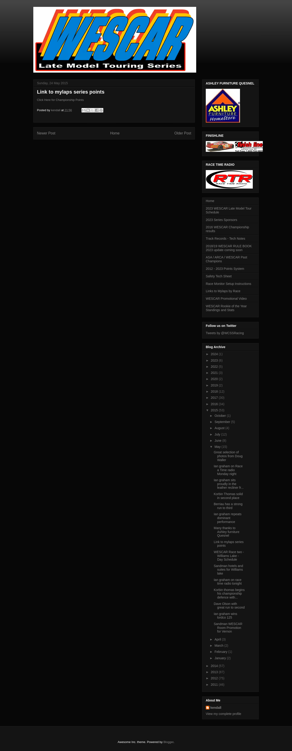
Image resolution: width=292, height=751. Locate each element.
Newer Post (46, 133)
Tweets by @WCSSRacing (225, 333)
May (217, 447)
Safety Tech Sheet (219, 276)
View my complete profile (223, 714)
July (217, 434)
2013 (215, 672)
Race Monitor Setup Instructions (228, 284)
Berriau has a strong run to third (228, 506)
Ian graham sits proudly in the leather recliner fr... (229, 484)
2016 (215, 404)
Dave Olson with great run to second (229, 605)
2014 (215, 666)
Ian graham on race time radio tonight (228, 582)
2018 (215, 391)
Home (115, 133)
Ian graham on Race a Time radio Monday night (228, 470)
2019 (215, 385)
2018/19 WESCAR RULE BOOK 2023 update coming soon (229, 248)
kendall (215, 707)
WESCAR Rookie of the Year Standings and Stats (226, 308)
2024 (215, 354)
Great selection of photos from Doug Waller (228, 456)
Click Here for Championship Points (60, 100)
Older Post (182, 133)
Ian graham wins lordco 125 (225, 616)
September (222, 422)
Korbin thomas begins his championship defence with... (229, 593)
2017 (215, 397)
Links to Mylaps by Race (223, 291)
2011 (215, 684)
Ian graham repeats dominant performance (227, 518)
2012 (215, 678)
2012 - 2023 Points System (225, 268)
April (218, 639)
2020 (215, 379)
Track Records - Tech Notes (225, 238)
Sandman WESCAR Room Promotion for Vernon (228, 627)
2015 (215, 410)
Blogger (168, 742)
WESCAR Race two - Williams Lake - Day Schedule (229, 556)
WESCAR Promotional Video (226, 298)
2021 (215, 373)
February (221, 652)
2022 (215, 366)
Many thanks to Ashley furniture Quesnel (226, 532)
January (220, 658)
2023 (215, 360)
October (220, 416)
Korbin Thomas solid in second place (228, 496)
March (219, 645)
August (219, 428)
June (218, 440)
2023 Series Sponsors (221, 220)
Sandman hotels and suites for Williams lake (228, 569)
